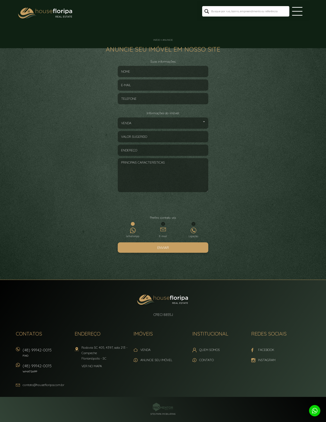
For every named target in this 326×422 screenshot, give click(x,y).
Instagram (267, 360)
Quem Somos (209, 350)
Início (156, 39)
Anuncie (168, 39)
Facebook (266, 350)
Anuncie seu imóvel (156, 360)
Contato (206, 360)
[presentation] (163, 204)
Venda (145, 350)
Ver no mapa (92, 366)
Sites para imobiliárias (163, 414)
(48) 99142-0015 (46, 354)
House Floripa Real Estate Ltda (163, 300)
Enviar (163, 248)
